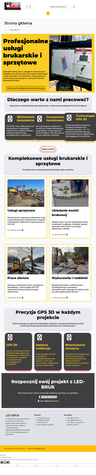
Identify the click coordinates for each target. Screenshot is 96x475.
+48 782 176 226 (49, 397)
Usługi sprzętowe (43, 418)
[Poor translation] (7, 462)
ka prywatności (11, 438)
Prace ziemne (42, 422)
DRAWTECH (40, 448)
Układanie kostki (43, 420)
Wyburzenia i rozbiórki (45, 425)
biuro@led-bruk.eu (49, 401)
